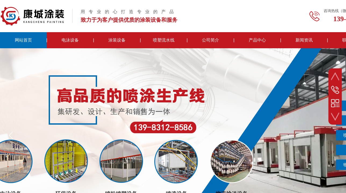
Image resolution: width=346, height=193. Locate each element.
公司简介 (210, 40)
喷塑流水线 (163, 40)
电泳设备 (70, 40)
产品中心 (257, 40)
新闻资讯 (304, 40)
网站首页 (23, 40)
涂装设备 (117, 40)
